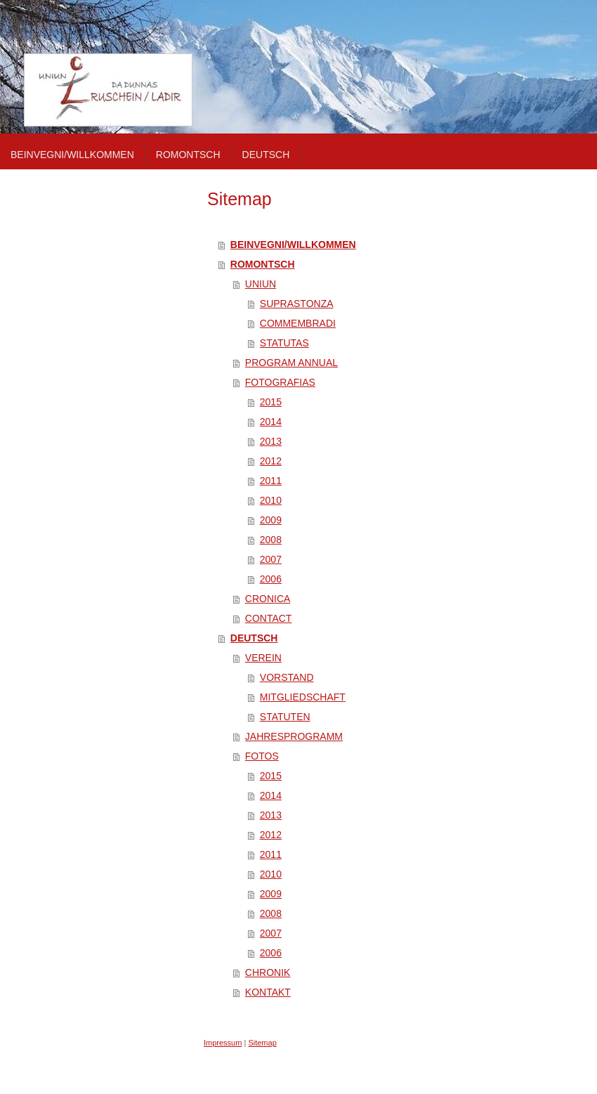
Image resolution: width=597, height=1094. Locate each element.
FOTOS (262, 756)
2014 (271, 421)
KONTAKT (268, 992)
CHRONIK (268, 972)
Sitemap (262, 1042)
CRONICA (268, 598)
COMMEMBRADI (298, 323)
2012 (271, 461)
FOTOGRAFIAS (280, 382)
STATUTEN (285, 716)
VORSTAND (287, 677)
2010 (271, 500)
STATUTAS (284, 343)
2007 (271, 559)
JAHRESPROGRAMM (294, 736)
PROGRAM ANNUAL (291, 362)
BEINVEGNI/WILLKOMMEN (293, 244)
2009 (271, 520)
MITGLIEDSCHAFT (303, 697)
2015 (271, 402)
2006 (271, 579)
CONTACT (268, 618)
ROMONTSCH (262, 264)
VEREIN (263, 657)
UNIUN (260, 283)
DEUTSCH (254, 638)
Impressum (223, 1042)
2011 (271, 480)
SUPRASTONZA (297, 303)
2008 (271, 539)
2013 (271, 441)
